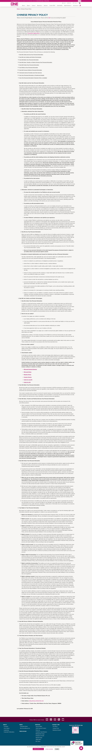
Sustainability (59, 5)
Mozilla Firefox (27, 374)
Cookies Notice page (39, 0)
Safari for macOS (28, 379)
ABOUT (5, 724)
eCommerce (75, 5)
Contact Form (56, 728)
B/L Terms (38, 741)
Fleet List (38, 730)
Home (18, 9)
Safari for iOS (27, 382)
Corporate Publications (9, 732)
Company (6, 726)
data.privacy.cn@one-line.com (36, 700)
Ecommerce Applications (34, 33)
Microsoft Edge (27, 372)
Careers (33, 5)
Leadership (6, 730)
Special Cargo (39, 737)
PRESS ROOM (22, 731)
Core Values (6, 728)
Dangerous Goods (40, 735)
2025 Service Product (41, 728)
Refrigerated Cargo (40, 733)
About (23, 5)
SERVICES (37, 724)
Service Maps (39, 726)
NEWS (21, 724)
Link (49, 17)
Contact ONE (52, 5)
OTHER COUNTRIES (49, 749)
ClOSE (57, 749)
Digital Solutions (67, 5)
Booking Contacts (57, 730)
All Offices (55, 726)
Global (70, 3)
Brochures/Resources (25, 728)
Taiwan (28, 5)
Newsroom (39, 5)
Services (45, 5)
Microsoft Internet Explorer (30, 369)
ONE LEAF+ (38, 739)
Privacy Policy (47, 0)
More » (80, 5)
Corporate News (24, 726)
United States (38, 748)
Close (79, 0)
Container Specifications (41, 732)
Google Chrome (28, 377)
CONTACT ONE (56, 724)
